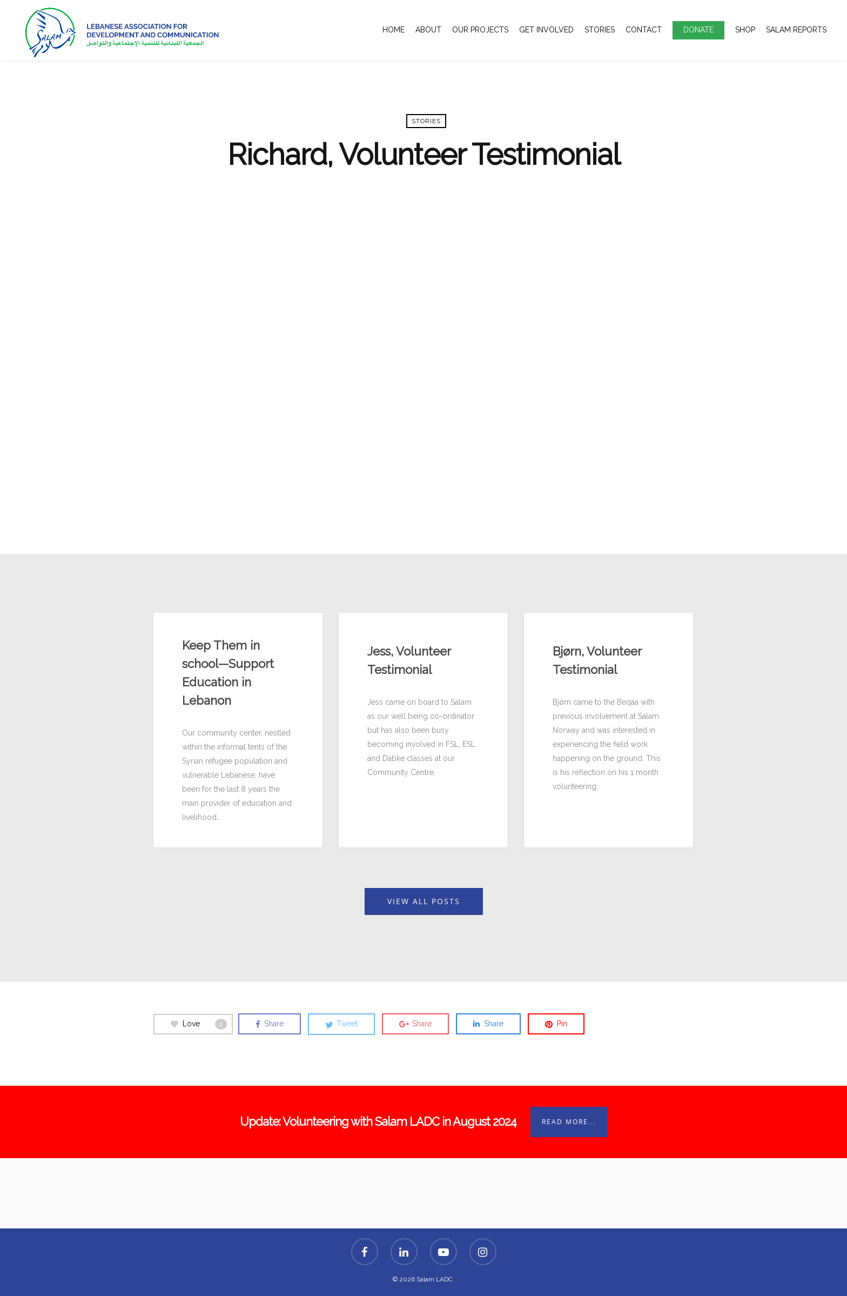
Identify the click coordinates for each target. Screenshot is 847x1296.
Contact (644, 29)
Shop (745, 29)
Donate (698, 29)
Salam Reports (796, 29)
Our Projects (480, 29)
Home (393, 29)
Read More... (569, 1121)
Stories (599, 29)
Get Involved (546, 29)
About (428, 29)
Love (199, 1024)
